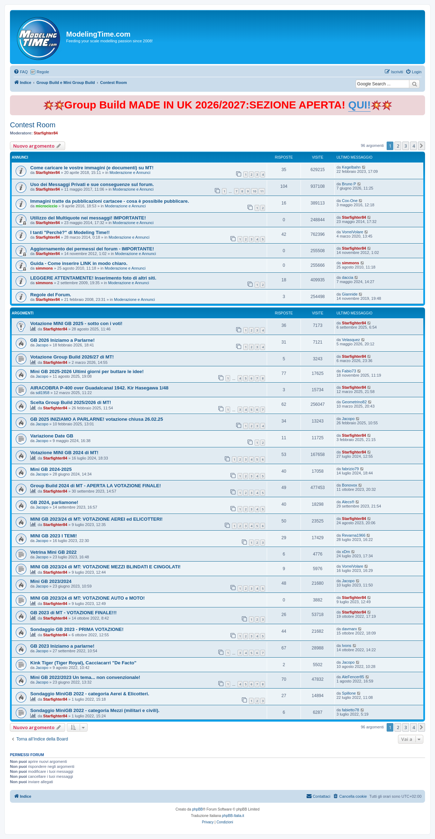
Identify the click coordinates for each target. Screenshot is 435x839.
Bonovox (349, 485)
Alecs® (348, 502)
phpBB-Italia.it (233, 816)
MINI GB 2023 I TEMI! (53, 535)
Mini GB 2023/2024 (50, 581)
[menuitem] (21, 72)
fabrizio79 (350, 469)
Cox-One (349, 200)
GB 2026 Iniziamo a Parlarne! (62, 340)
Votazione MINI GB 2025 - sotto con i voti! (76, 323)
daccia (347, 277)
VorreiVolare (352, 232)
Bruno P (349, 184)
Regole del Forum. (50, 294)
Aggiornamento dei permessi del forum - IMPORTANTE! (92, 248)
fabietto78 (350, 710)
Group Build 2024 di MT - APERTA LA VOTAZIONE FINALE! (95, 485)
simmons (44, 268)
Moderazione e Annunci (130, 172)
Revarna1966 (353, 535)
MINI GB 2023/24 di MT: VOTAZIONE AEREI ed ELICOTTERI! (96, 519)
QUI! (359, 105)
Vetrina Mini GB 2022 (53, 552)
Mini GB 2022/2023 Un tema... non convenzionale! (85, 677)
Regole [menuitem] (43, 72)
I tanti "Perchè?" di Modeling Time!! (70, 232)
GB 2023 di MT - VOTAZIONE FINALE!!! (73, 612)
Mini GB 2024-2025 (51, 469)
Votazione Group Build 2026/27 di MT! (72, 357)
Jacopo (42, 345)
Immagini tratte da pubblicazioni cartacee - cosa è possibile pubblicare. (109, 201)
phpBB (197, 809)
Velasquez (351, 340)
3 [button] (405, 146)
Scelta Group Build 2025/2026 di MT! (70, 402)
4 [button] (413, 146)
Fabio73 (349, 371)
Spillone (349, 693)
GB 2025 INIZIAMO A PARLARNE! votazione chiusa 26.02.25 (96, 419)
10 (254, 191)
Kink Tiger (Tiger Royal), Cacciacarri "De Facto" (83, 662)
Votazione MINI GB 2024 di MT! (64, 452)
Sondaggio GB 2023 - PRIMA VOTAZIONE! (76, 629)
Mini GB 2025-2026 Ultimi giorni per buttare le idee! (87, 371)
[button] (421, 146)
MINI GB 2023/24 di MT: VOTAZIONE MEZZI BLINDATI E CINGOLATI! (105, 566)
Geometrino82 (354, 402)
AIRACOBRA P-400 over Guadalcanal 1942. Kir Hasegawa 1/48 (99, 388)
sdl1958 (42, 393)
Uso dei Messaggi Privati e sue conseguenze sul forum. (92, 184)
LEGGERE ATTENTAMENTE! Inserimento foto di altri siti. (93, 278)
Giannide (349, 294)
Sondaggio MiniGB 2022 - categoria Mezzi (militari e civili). (94, 710)
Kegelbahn (351, 167)
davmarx (349, 629)
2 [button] (398, 146)
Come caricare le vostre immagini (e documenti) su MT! (92, 167)
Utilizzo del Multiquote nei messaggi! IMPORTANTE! (88, 218)
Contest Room (32, 125)
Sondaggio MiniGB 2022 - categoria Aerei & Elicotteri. (89, 693)
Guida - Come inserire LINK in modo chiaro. (78, 263)
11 (262, 191)
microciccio (46, 206)
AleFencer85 (353, 677)
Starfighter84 (46, 133)
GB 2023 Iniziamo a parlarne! (62, 646)
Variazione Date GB (51, 436)
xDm (346, 551)
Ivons (346, 645)
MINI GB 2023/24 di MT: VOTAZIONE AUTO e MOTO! (87, 598)
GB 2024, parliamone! (54, 502)
